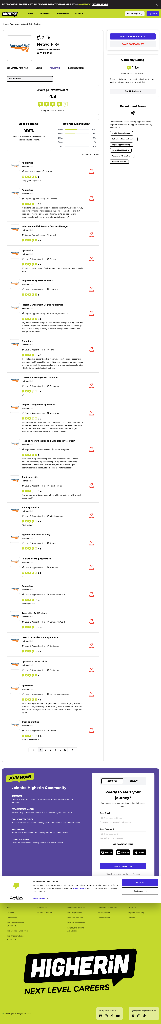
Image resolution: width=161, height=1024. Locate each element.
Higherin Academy (136, 912)
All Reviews (30, 79)
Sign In (153, 13)
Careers (131, 917)
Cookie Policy (104, 917)
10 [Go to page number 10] (65, 749)
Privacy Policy (104, 912)
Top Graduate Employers (17, 930)
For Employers (135, 13)
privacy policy (79, 1009)
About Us (132, 907)
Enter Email (105, 813)
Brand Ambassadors (76, 922)
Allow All (140, 1003)
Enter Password (107, 829)
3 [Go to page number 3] (50, 749)
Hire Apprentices (74, 912)
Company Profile (17, 68)
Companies (12, 917)
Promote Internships (76, 907)
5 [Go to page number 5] (60, 749)
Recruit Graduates (75, 917)
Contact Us (42, 907)
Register (112, 781)
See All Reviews (133, 91)
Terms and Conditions (107, 907)
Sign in (133, 781)
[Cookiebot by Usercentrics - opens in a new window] (16, 1019)
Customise (140, 1012)
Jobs (39, 68)
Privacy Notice (132, 873)
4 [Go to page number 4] (55, 749)
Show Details (39, 1019)
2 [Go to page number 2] (45, 749)
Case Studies (76, 68)
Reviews (55, 68)
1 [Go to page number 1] (40, 749)
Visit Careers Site (133, 36)
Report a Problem (44, 912)
